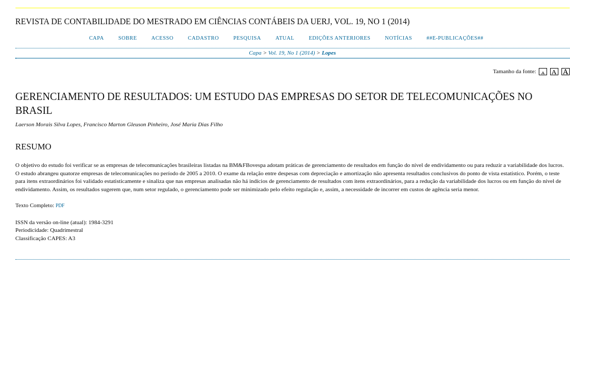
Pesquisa (247, 38)
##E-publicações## (455, 38)
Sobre (127, 38)
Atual (285, 38)
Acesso (162, 38)
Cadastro (203, 38)
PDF (60, 205)
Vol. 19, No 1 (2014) (291, 52)
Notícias (398, 38)
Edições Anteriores (339, 38)
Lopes (329, 52)
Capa (96, 38)
